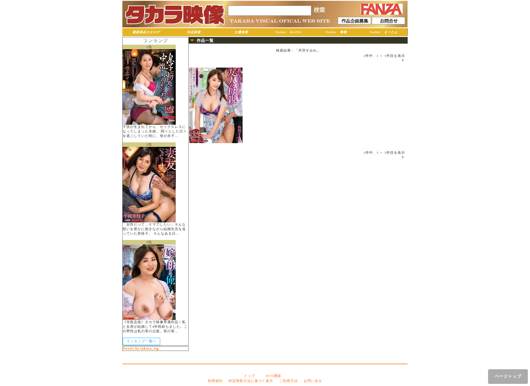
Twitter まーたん (383, 32)
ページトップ (508, 376)
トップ (249, 376)
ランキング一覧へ (141, 341)
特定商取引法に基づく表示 (251, 381)
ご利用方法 (288, 381)
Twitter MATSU (288, 32)
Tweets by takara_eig (141, 348)
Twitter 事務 (336, 32)
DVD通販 (273, 376)
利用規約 (215, 381)
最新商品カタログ (146, 32)
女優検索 (241, 32)
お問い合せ (313, 381)
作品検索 (194, 32)
